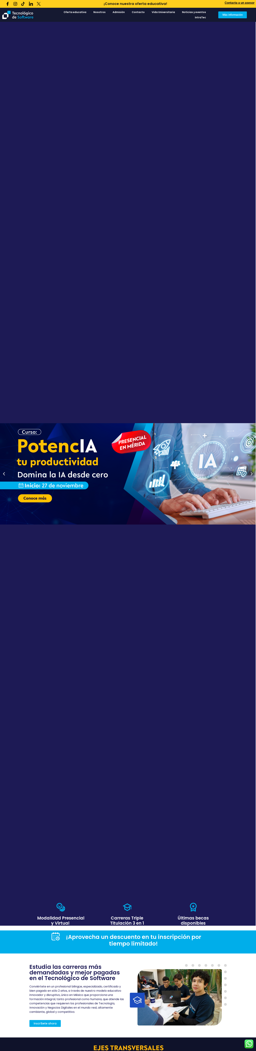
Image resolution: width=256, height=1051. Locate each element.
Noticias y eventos (194, 12)
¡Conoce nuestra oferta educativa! (135, 3)
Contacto (138, 12)
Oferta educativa (75, 12)
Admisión (119, 12)
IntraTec (200, 17)
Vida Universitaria (163, 12)
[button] (4, 474)
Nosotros (99, 12)
